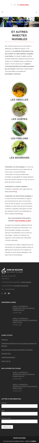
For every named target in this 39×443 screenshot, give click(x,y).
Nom (2, 410)
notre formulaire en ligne (23, 220)
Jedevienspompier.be (8, 357)
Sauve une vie (5, 361)
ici (16, 191)
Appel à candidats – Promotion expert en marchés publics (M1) (25, 320)
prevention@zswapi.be (21, 285)
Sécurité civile (6, 353)
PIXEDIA (33, 441)
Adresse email (6, 418)
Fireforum (4, 339)
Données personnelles (19, 438)
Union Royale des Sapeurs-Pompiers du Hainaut (17, 350)
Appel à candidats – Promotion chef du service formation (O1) (24, 308)
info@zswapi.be (26, 282)
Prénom (3, 403)
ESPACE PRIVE (24, 5)
